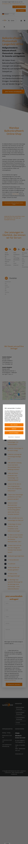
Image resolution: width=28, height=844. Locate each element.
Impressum (17, 437)
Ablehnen (14, 428)
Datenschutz (11, 437)
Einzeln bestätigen (14, 432)
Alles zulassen (14, 425)
